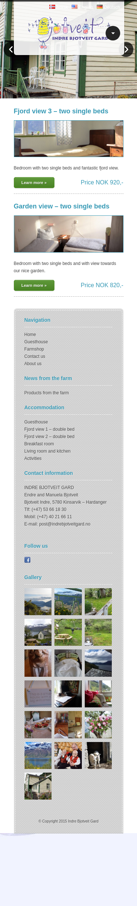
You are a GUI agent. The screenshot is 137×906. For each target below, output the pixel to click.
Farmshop (34, 349)
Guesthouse (36, 341)
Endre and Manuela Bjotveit (51, 494)
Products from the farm (46, 392)
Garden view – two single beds (62, 206)
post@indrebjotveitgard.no (64, 524)
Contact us (34, 356)
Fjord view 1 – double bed (49, 429)
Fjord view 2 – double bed (49, 436)
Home (30, 334)
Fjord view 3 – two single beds (61, 111)
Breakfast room (39, 443)
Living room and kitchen (47, 451)
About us (33, 363)
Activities (33, 458)
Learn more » (34, 182)
